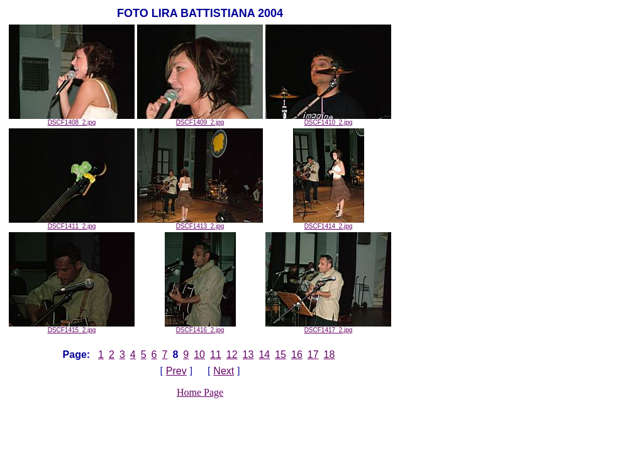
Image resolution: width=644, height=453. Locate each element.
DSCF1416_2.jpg (200, 327)
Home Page (200, 392)
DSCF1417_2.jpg (328, 327)
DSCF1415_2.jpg (72, 327)
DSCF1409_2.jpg (200, 119)
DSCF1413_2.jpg (200, 223)
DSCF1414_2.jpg (328, 223)
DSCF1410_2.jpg (328, 119)
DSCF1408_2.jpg (72, 119)
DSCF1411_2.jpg (72, 223)
